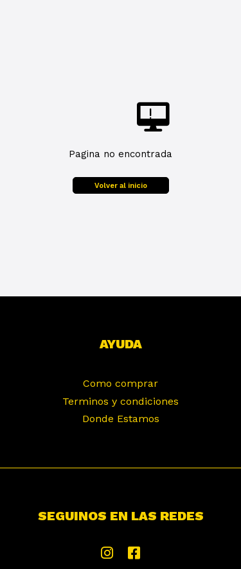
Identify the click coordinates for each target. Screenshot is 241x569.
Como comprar (120, 383)
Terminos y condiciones (120, 401)
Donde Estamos (120, 418)
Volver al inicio (120, 186)
